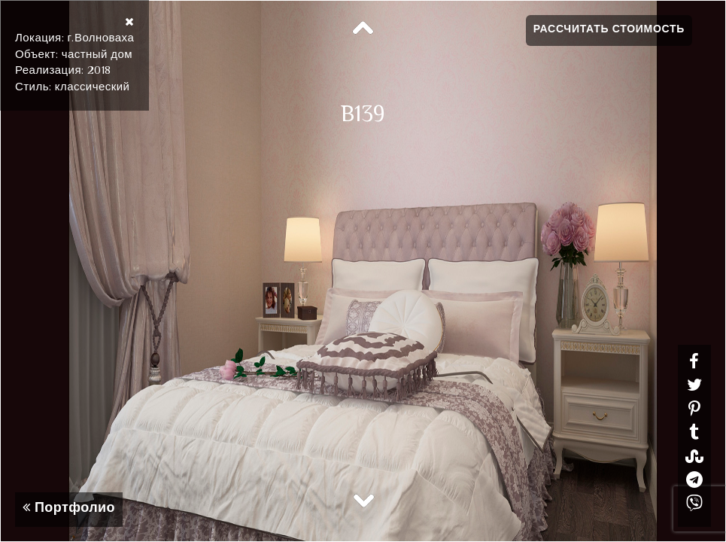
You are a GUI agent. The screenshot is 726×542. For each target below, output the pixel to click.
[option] (363, 271)
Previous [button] (363, 28)
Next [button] (363, 499)
